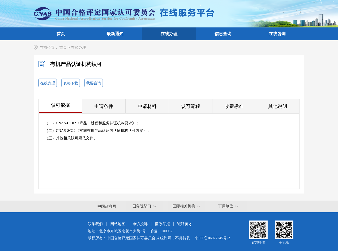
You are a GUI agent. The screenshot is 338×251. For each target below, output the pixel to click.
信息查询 (223, 33)
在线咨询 (277, 33)
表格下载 (70, 83)
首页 (61, 33)
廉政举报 (162, 224)
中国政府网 (106, 206)
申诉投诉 (140, 224)
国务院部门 (144, 206)
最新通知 (115, 33)
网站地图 (117, 224)
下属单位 (228, 206)
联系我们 (95, 224)
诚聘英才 (184, 224)
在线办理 (169, 33)
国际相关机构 (186, 206)
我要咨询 (93, 83)
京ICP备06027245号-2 (212, 238)
